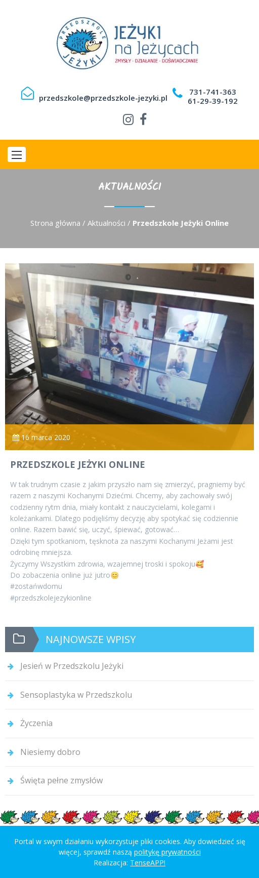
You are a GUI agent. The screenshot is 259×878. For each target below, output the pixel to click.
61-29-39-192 (213, 100)
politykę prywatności (167, 852)
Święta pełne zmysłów (61, 780)
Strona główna (55, 223)
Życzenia (36, 723)
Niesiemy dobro (50, 751)
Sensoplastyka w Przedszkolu (76, 694)
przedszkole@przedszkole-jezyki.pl (103, 98)
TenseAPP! (147, 862)
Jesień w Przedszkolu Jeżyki (71, 665)
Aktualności (106, 223)
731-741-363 (212, 91)
